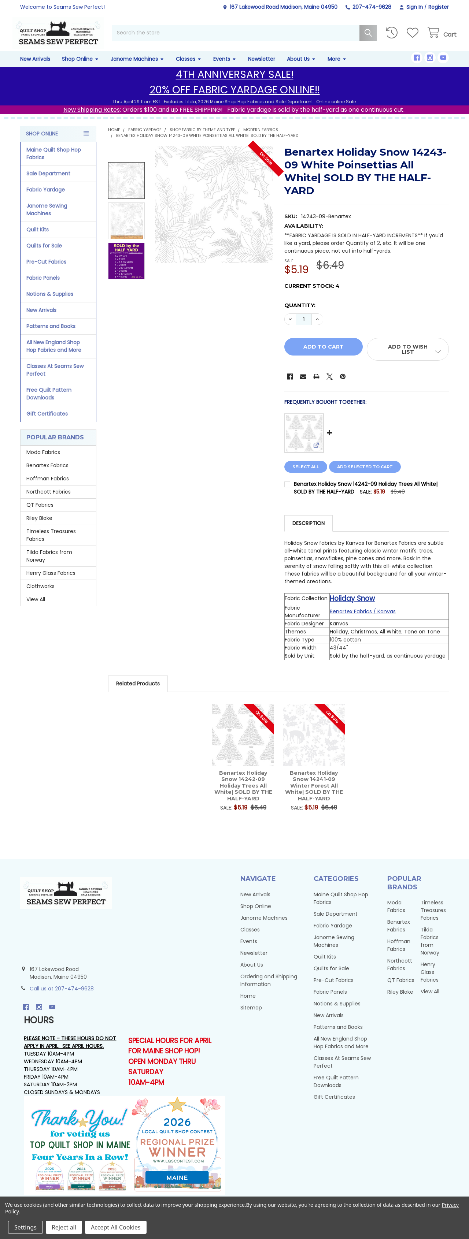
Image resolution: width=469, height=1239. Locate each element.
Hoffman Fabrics (47, 486)
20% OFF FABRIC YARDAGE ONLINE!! (234, 97)
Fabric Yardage (45, 197)
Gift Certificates (47, 421)
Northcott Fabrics (48, 499)
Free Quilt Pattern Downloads (48, 401)
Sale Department (48, 181)
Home (248, 1003)
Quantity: (299, 313)
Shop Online (80, 66)
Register (438, 7)
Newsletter (261, 66)
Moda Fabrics (43, 460)
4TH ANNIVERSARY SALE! (234, 82)
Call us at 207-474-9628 (62, 996)
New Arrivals (35, 66)
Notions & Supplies (49, 301)
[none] (214, 212)
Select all (305, 474)
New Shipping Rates (91, 117)
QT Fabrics (39, 513)
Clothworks (40, 594)
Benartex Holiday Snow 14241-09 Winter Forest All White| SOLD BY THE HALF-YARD (314, 794)
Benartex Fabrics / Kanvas (363, 619)
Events (224, 66)
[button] (408, 357)
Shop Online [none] (42, 141)
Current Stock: (312, 294)
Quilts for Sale (44, 253)
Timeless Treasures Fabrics (51, 543)
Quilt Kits (37, 237)
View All (35, 607)
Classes (189, 66)
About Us (301, 66)
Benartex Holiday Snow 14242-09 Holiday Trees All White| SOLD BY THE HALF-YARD (243, 794)
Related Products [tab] (138, 691)
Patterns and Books (50, 334)
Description (308, 531)
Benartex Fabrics (47, 473)
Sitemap (251, 1015)
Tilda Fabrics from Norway (49, 564)
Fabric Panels (43, 285)
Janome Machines (137, 66)
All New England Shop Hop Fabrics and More (53, 353)
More (337, 66)
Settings (25, 1227)
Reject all (64, 1227)
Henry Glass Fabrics (50, 581)
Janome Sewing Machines (46, 217)
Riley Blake (39, 526)
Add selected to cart (368, 474)
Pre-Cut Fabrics (46, 269)
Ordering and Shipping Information (268, 988)
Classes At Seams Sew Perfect (55, 377)
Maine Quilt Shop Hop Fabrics (53, 161)
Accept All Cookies (116, 1227)
